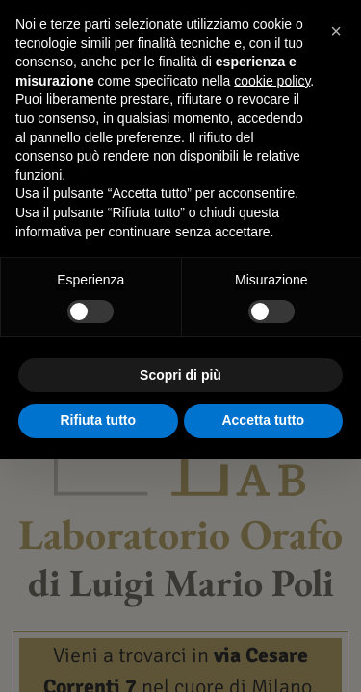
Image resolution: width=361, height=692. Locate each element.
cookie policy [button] (272, 80)
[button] (336, 30)
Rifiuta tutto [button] (98, 420)
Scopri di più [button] (180, 375)
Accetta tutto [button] (262, 420)
